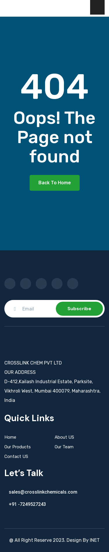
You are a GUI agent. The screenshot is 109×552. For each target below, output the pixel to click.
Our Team (64, 446)
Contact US (16, 456)
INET (95, 540)
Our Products (17, 446)
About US (64, 437)
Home (10, 437)
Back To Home (54, 182)
